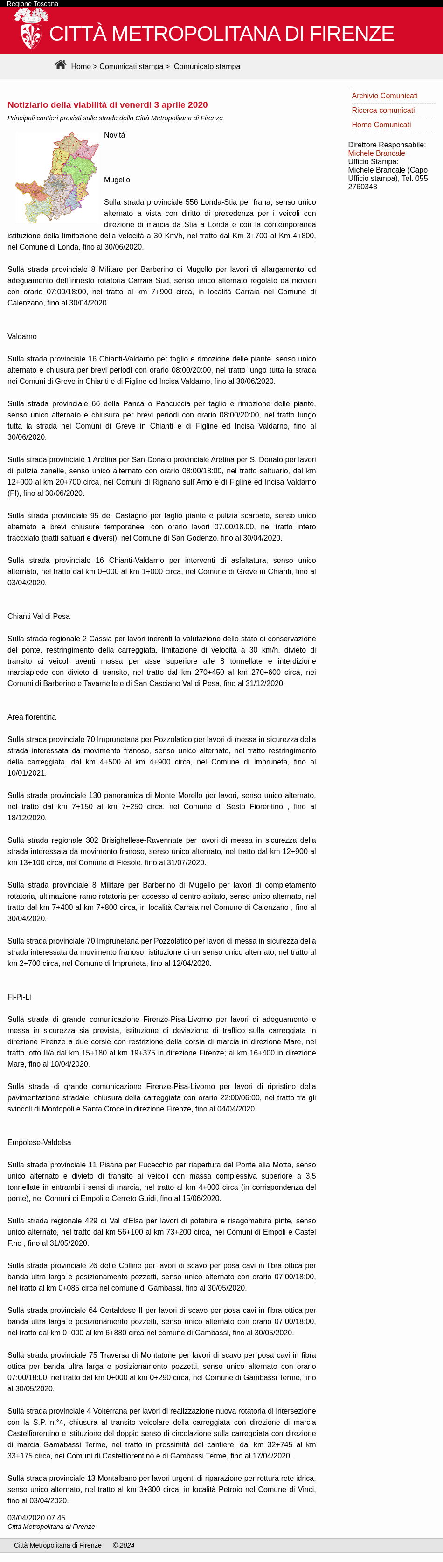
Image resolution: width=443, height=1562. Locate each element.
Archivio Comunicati (385, 96)
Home (71, 66)
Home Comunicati (381, 125)
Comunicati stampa (131, 66)
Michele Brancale (377, 153)
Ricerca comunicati (383, 110)
